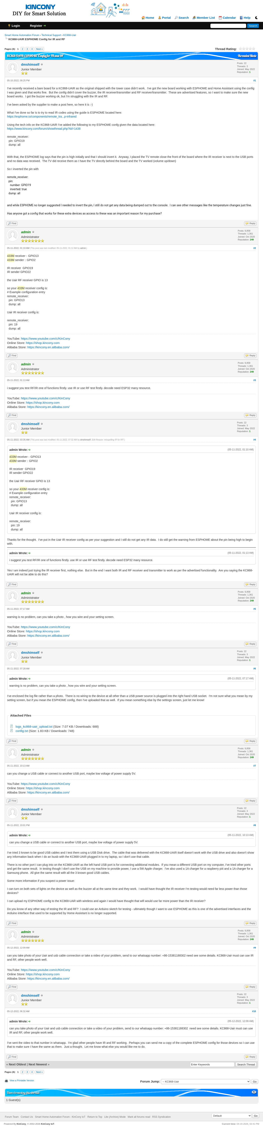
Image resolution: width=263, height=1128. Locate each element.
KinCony (21, 1124)
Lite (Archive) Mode (115, 1116)
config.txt (22, 731)
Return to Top (95, 1116)
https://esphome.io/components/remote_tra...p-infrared (42, 116)
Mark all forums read (139, 1116)
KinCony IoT (47, 1124)
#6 (254, 668)
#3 (254, 380)
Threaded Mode (247, 56)
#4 (254, 439)
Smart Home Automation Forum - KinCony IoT (60, 1116)
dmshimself (30, 64)
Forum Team (12, 1116)
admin (83, 248)
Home (150, 17)
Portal (166, 17)
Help (247, 17)
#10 (254, 1011)
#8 (254, 825)
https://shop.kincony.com (43, 343)
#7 (254, 765)
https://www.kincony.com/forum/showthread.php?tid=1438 (44, 128)
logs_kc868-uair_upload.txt (34, 726)
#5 (254, 609)
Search (184, 17)
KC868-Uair (69, 35)
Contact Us (27, 1116)
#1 (254, 80)
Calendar (229, 17)
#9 (254, 947)
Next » (39, 49)
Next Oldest (17, 1064)
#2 (254, 248)
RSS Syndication (161, 1116)
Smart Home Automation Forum (22, 35)
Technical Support (51, 35)
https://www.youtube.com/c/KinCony (45, 338)
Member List (206, 17)
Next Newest (38, 1064)
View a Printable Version (22, 1080)
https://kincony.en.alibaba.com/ (48, 347)
